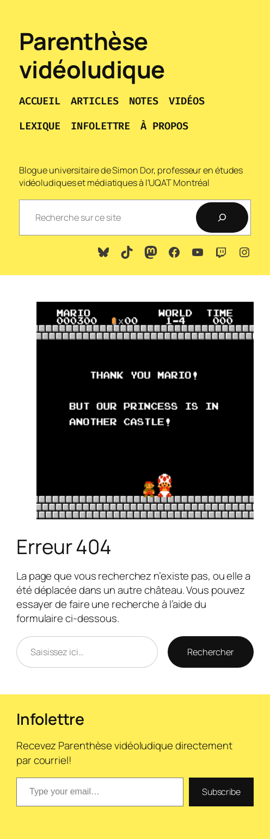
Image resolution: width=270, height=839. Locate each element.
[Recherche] (222, 217)
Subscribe (221, 792)
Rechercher (210, 652)
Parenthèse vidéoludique (92, 55)
